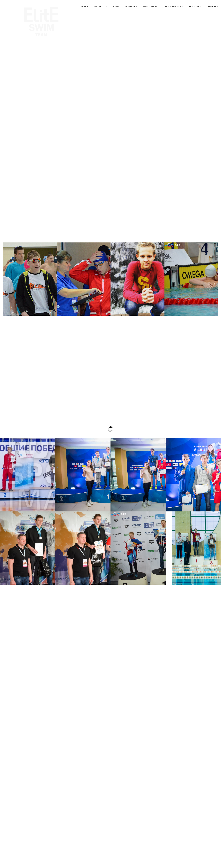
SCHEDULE (195, 6)
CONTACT (212, 6)
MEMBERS (131, 6)
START (84, 6)
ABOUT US (100, 6)
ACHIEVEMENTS (173, 6)
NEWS (116, 6)
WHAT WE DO (151, 6)
